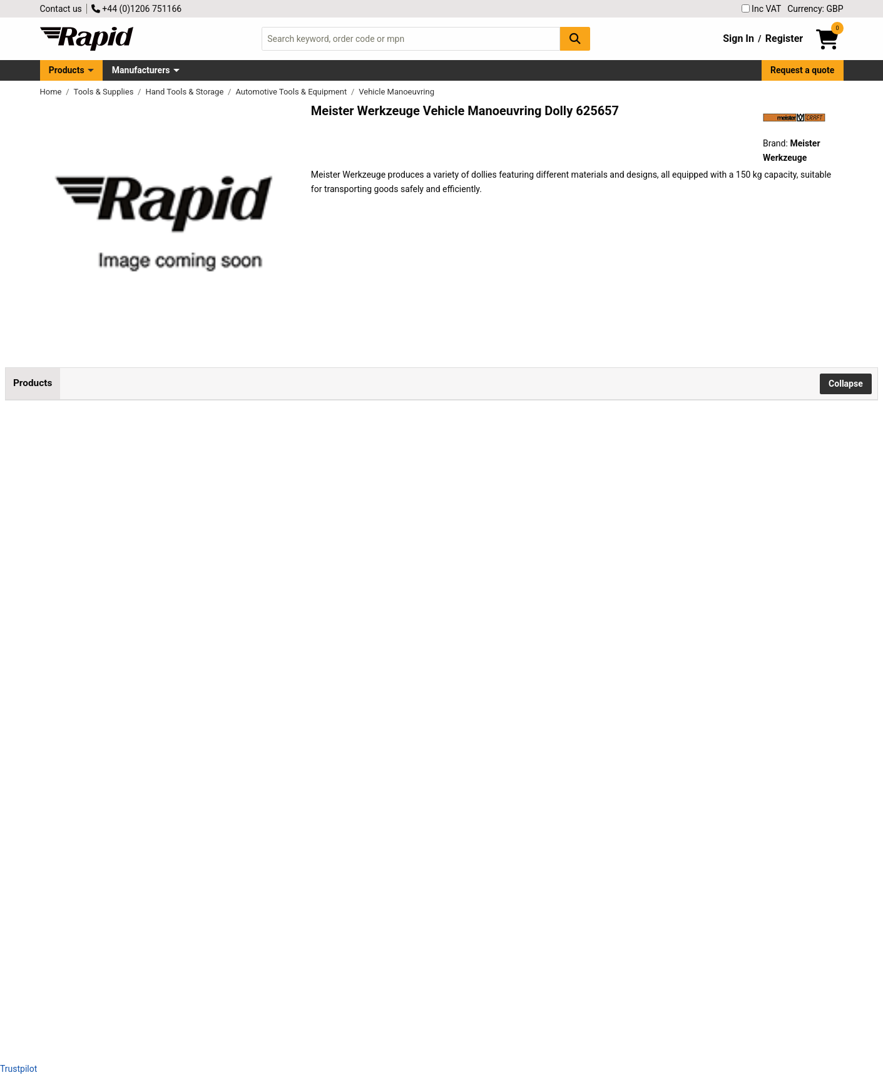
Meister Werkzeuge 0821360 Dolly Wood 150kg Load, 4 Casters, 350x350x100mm (161, 814)
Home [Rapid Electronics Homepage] (52, 91)
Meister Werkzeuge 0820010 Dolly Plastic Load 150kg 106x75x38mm (161, 589)
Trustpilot (18, 1069)
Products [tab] (32, 383)
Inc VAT (762, 8)
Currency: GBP (815, 8)
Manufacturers (141, 70)
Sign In (738, 38)
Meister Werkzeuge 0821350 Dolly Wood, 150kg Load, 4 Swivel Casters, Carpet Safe (161, 702)
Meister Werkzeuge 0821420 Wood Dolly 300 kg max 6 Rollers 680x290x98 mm (161, 927)
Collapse (846, 384)
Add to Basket (336, 484)
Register (784, 38)
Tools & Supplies (105, 91)
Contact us (61, 9)
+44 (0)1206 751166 (136, 9)
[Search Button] (575, 38)
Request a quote (802, 70)
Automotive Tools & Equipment (292, 91)
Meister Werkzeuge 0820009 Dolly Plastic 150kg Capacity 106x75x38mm (161, 476)
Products (66, 70)
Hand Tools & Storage (185, 91)
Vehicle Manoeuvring (396, 91)
